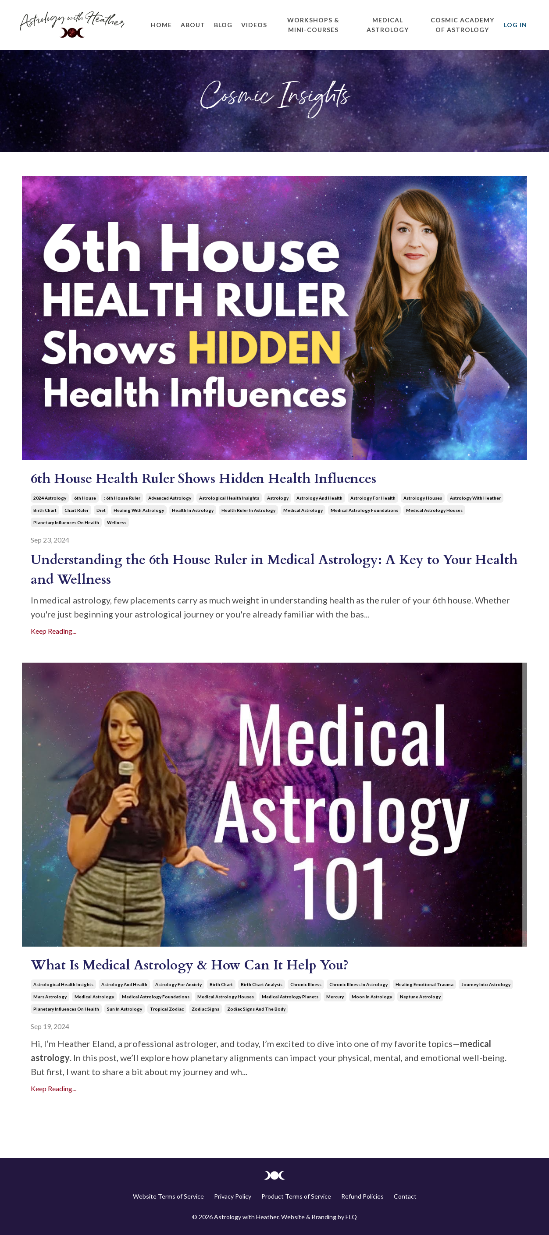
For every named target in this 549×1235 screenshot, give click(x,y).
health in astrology (193, 510)
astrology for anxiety (178, 984)
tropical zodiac (167, 1008)
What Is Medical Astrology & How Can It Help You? (190, 965)
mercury (335, 996)
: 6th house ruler (122, 497)
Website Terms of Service (168, 1196)
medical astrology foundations (364, 510)
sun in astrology (124, 1008)
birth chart (45, 510)
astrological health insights (229, 497)
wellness (116, 522)
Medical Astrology (388, 24)
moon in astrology (372, 996)
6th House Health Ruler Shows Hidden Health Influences (203, 479)
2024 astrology (49, 497)
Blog (223, 24)
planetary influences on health (66, 522)
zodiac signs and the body (256, 1008)
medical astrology (303, 510)
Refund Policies (362, 1196)
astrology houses (422, 497)
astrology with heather (475, 497)
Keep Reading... (53, 631)
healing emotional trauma (424, 984)
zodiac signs (205, 1008)
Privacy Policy (232, 1196)
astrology (278, 497)
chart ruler (76, 510)
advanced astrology (169, 497)
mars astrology (50, 996)
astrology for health (373, 497)
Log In (515, 24)
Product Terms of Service (296, 1196)
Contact (405, 1196)
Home (161, 24)
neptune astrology (420, 996)
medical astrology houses (434, 510)
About (193, 24)
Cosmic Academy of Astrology (462, 24)
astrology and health (319, 497)
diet (101, 510)
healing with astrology (139, 510)
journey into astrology (485, 984)
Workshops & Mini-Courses (313, 24)
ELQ (351, 1217)
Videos (254, 24)
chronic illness (305, 984)
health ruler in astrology (248, 510)
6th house (85, 497)
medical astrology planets (290, 996)
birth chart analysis (261, 984)
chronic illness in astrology (358, 984)
